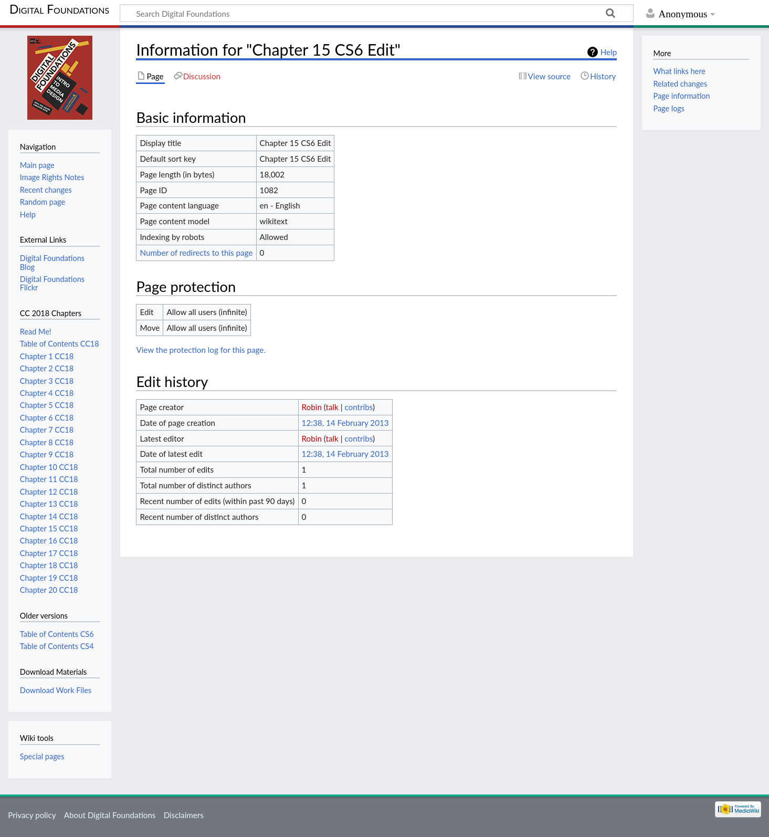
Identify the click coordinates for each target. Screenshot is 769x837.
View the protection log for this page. (201, 349)
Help (609, 52)
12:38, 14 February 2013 (345, 422)
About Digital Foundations (110, 815)
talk (332, 407)
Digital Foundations (59, 9)
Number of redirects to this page (196, 252)
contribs (358, 407)
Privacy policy (32, 815)
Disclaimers (184, 815)
